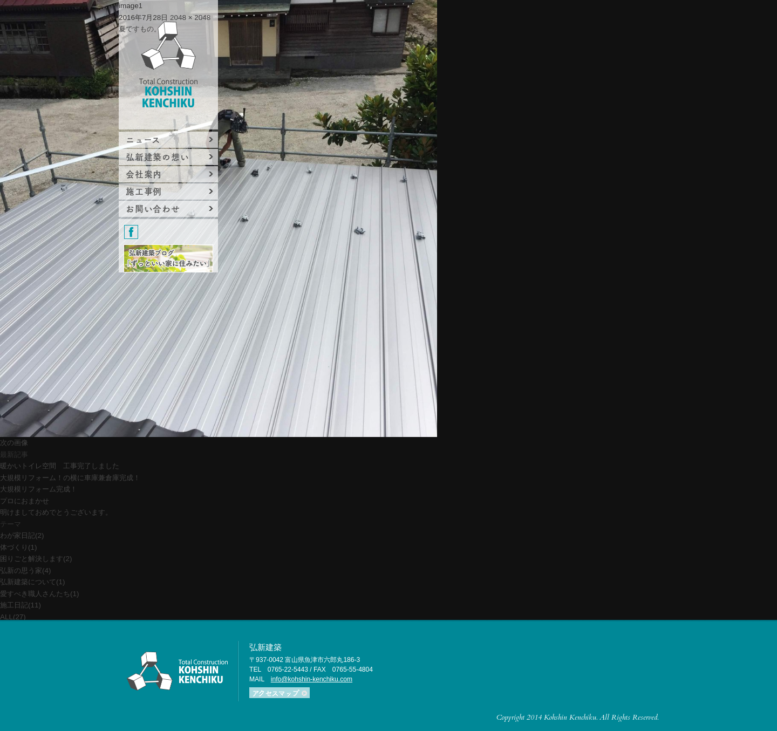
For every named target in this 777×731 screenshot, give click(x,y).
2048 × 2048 (190, 17)
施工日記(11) (20, 605)
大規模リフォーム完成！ (38, 489)
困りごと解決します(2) (36, 559)
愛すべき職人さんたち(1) (39, 594)
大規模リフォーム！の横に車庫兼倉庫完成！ (70, 478)
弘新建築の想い (157, 157)
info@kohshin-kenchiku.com (311, 679)
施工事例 (144, 191)
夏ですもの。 (140, 29)
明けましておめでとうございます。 (56, 512)
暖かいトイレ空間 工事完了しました (59, 466)
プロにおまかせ (24, 501)
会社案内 (144, 174)
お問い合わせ (153, 208)
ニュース (143, 139)
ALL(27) (13, 617)
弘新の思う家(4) (25, 570)
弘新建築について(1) (32, 582)
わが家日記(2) (22, 535)
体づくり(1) (18, 547)
